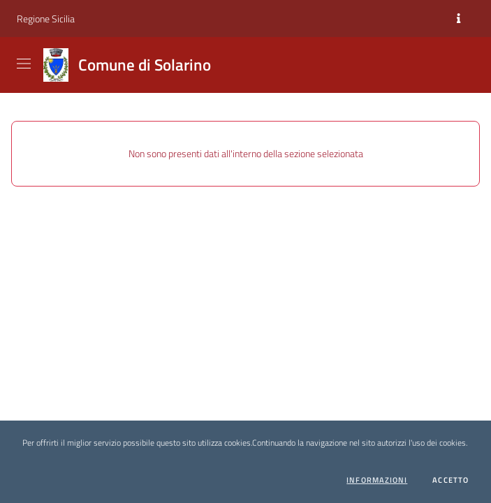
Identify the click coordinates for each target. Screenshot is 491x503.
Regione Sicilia (46, 18)
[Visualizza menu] (25, 63)
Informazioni (376, 480)
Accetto (450, 480)
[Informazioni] (458, 19)
